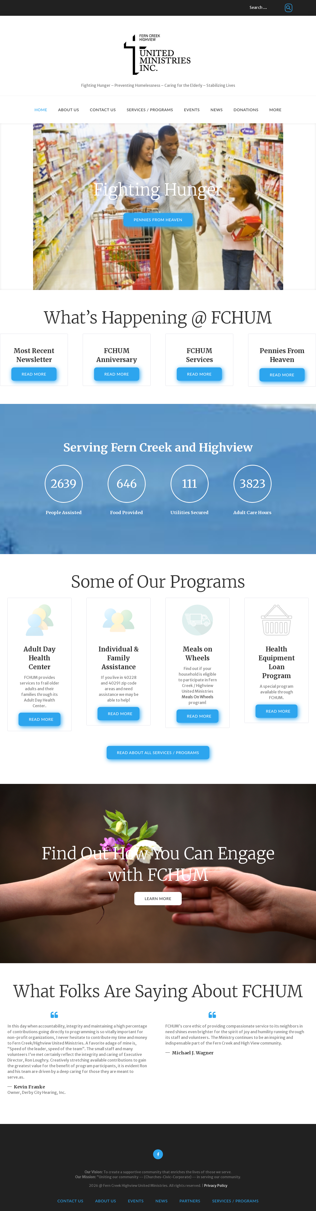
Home (41, 109)
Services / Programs (150, 109)
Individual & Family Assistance (119, 658)
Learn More (158, 898)
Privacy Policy (215, 1185)
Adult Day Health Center (39, 658)
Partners (189, 1200)
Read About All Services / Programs (158, 752)
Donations (246, 109)
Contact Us (103, 109)
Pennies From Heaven (158, 226)
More (275, 109)
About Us (68, 109)
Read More (34, 374)
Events (192, 109)
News (217, 109)
